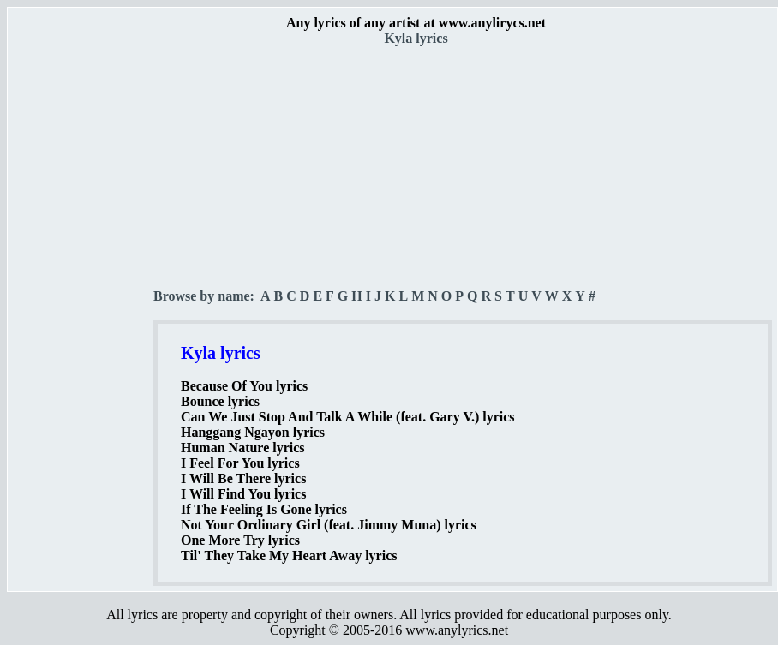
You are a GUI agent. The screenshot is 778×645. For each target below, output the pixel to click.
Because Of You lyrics (244, 386)
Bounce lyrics (220, 401)
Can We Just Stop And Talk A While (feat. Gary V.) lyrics (348, 416)
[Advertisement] (81, 301)
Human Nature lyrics (243, 447)
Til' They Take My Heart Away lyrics (289, 555)
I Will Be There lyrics (243, 478)
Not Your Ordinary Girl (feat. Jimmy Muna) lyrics (328, 524)
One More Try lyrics (240, 540)
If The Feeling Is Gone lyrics (264, 509)
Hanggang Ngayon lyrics (253, 432)
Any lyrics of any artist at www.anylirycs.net (416, 22)
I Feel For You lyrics (240, 463)
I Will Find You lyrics (243, 494)
